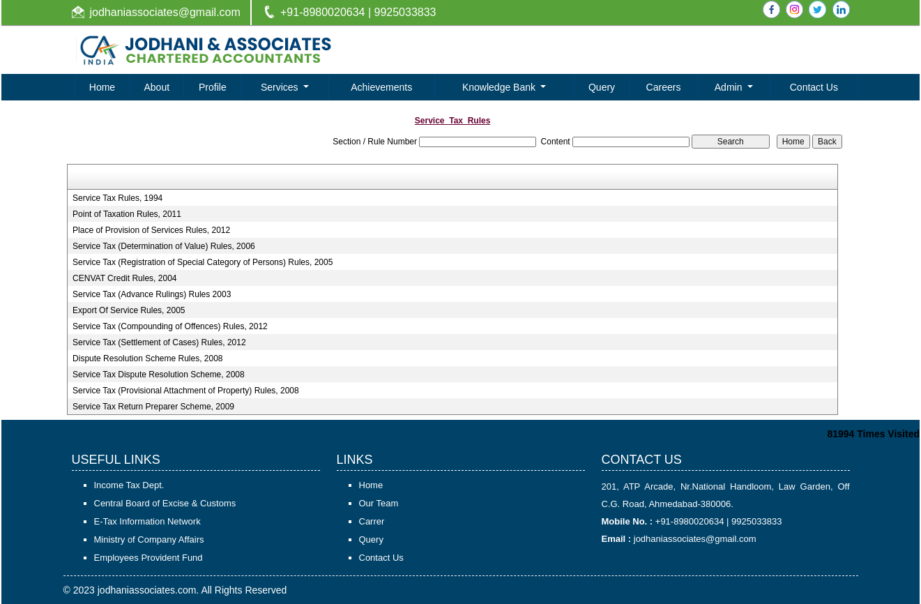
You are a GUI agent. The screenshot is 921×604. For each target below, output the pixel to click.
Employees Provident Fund (148, 557)
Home (102, 87)
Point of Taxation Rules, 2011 (127, 214)
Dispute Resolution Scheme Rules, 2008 (147, 358)
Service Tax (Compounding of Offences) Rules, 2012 (170, 326)
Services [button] (281, 87)
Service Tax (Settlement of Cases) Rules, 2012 (159, 342)
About (157, 87)
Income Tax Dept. (129, 485)
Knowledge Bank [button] (500, 87)
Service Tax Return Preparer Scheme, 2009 (153, 407)
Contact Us (814, 87)
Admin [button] (730, 87)
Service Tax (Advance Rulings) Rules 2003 (152, 294)
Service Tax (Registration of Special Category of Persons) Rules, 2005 (203, 262)
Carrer (372, 521)
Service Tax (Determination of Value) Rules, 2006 (164, 246)
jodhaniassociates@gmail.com (165, 12)
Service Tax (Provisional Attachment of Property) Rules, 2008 (186, 390)
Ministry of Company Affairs (149, 539)
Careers (663, 87)
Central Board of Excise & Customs (165, 503)
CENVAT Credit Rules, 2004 (124, 278)
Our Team (379, 503)
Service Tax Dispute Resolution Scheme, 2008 (159, 374)
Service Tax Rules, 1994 (117, 198)
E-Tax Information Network (147, 521)
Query (601, 87)
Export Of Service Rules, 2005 (129, 310)
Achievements (381, 87)
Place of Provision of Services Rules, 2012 (151, 230)
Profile (213, 87)
